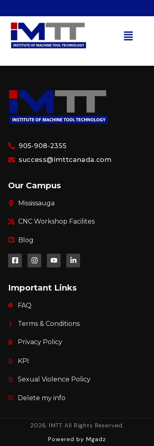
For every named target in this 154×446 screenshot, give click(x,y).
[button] (129, 37)
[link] (48, 50)
